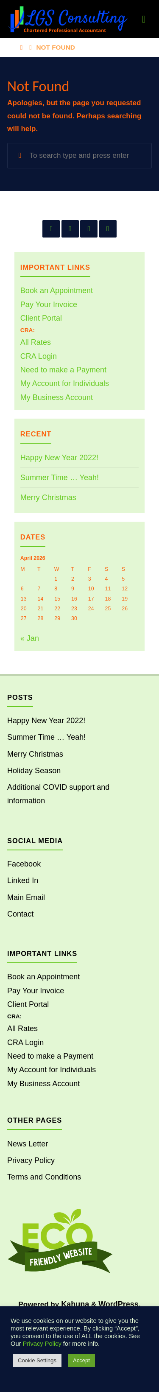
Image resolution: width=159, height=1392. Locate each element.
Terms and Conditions (44, 1177)
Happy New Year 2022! (59, 457)
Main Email (26, 897)
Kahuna (74, 1304)
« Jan (29, 638)
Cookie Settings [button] (37, 1360)
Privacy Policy (31, 1160)
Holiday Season (34, 770)
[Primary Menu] (143, 19)
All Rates (35, 342)
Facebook (24, 864)
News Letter (27, 1144)
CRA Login (38, 356)
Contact (20, 914)
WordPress (118, 1304)
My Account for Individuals (64, 383)
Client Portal (41, 318)
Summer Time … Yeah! (59, 477)
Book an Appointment (56, 290)
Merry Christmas (48, 497)
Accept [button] (81, 1360)
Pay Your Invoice (48, 304)
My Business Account (56, 397)
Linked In (22, 880)
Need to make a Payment (63, 370)
